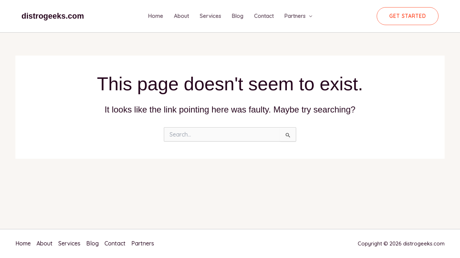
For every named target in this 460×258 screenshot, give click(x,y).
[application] (308, 16)
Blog (237, 16)
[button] (408, 16)
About (181, 16)
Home (155, 16)
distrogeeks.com (52, 15)
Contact (264, 16)
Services (210, 16)
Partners (298, 16)
